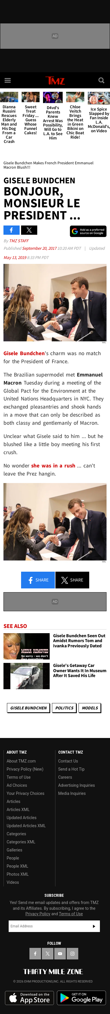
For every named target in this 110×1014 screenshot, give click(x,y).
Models (90, 708)
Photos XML (18, 874)
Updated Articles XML (26, 825)
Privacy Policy (37, 914)
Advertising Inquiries (76, 785)
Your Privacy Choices (25, 793)
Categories (16, 834)
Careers (65, 777)
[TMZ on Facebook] (35, 953)
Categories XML (21, 842)
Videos (13, 882)
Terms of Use (19, 777)
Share (38, 580)
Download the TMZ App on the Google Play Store (81, 998)
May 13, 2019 (15, 257)
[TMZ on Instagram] (72, 953)
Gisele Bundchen (28, 708)
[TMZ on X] (47, 953)
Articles (13, 801)
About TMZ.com (21, 761)
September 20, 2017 (39, 248)
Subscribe (94, 926)
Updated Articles (21, 817)
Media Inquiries (72, 793)
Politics (64, 708)
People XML (17, 866)
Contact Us (68, 761)
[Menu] (8, 80)
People (13, 858)
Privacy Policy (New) (25, 769)
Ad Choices (17, 785)
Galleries (14, 850)
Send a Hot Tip (71, 769)
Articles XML (18, 809)
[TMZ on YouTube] (60, 953)
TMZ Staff (18, 240)
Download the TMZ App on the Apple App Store (29, 998)
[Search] (102, 80)
